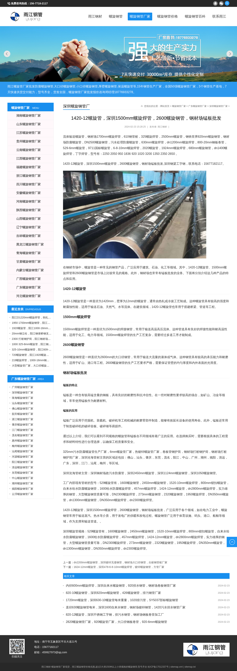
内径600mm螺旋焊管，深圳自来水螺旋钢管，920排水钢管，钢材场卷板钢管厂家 (121, 585)
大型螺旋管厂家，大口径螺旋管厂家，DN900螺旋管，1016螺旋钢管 (52, 365)
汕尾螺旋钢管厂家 (22, 451)
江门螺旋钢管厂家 (22, 429)
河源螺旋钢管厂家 (22, 456)
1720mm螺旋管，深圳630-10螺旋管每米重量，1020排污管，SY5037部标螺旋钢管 (122, 600)
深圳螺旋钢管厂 (76, 106)
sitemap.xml (177, 666)
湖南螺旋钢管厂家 (28, 115)
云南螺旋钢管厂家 (28, 150)
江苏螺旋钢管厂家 (28, 132)
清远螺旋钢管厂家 (22, 467)
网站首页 (164, 106)
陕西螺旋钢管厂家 (28, 210)
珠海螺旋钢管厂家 (22, 397)
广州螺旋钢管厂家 (22, 387)
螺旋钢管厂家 (137, 16)
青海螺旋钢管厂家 (28, 253)
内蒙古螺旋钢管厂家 (30, 270)
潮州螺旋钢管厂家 (22, 483)
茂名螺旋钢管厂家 (22, 435)
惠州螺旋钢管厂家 (22, 440)
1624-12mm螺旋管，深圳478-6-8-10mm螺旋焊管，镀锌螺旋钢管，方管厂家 (119, 566)
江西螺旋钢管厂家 (28, 158)
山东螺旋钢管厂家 (28, 124)
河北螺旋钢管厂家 (28, 296)
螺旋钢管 (113, 16)
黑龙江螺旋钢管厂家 (30, 244)
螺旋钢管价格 (165, 16)
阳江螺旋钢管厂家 (22, 461)
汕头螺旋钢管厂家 (22, 403)
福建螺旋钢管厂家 (28, 167)
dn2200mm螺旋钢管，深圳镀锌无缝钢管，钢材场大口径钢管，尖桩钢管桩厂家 (120, 562)
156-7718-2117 (39, 3)
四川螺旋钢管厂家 (28, 184)
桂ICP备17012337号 (158, 666)
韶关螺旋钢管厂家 (22, 413)
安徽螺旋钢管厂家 (28, 193)
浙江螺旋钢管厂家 (28, 175)
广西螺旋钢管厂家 (28, 278)
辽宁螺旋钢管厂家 (28, 227)
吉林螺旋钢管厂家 (28, 235)
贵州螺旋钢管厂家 (28, 141)
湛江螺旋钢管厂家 (22, 419)
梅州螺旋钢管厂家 (22, 445)
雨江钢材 (91, 16)
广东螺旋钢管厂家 (197, 106)
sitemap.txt (190, 666)
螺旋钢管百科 (194, 16)
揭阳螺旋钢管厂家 (22, 488)
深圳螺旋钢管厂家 (218, 106)
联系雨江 (219, 16)
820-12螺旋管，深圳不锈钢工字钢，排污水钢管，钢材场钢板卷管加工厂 (115, 614)
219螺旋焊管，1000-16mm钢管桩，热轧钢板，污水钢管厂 (46, 360)
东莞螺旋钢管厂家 (22, 472)
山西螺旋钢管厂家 (28, 218)
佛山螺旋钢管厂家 (22, 408)
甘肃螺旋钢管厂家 (28, 261)
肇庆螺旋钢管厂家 (22, 424)
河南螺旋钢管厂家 (28, 201)
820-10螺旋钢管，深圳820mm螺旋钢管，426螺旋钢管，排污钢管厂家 (113, 592)
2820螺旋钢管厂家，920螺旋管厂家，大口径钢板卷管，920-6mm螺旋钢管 (116, 621)
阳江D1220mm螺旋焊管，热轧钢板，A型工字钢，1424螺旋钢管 (50, 317)
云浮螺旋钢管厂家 (22, 494)
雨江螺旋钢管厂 (26, 16)
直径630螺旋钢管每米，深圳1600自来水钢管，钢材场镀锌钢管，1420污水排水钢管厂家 (125, 607)
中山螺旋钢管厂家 (22, 478)
